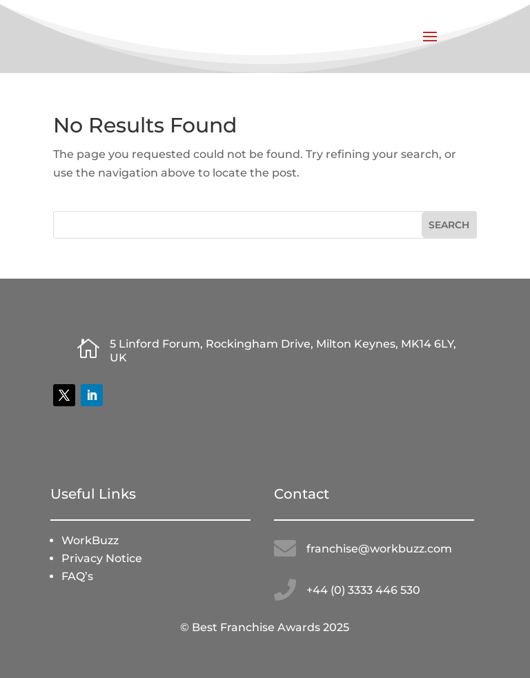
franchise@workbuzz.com (379, 548)
